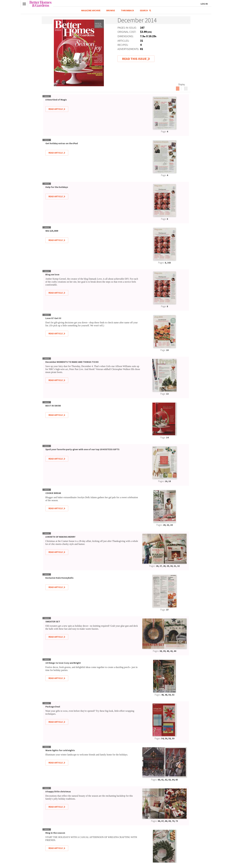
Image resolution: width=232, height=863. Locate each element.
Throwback (127, 10)
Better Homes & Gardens (40, 4)
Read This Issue (134, 59)
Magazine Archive (90, 10)
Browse (110, 10)
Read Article (56, 109)
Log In (204, 3)
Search (145, 10)
